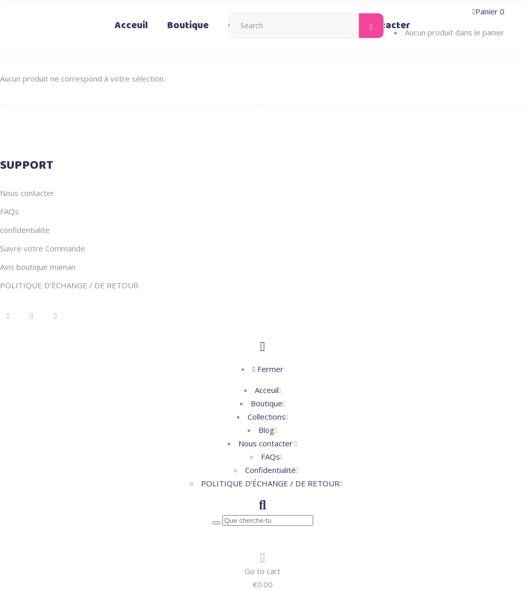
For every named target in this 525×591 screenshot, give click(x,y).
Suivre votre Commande (42, 248)
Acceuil (266, 390)
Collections (267, 416)
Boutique (266, 403)
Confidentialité (270, 470)
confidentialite (25, 230)
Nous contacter (27, 193)
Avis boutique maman (37, 267)
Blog (266, 430)
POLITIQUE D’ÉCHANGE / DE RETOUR (69, 285)
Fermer (267, 369)
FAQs (9, 211)
